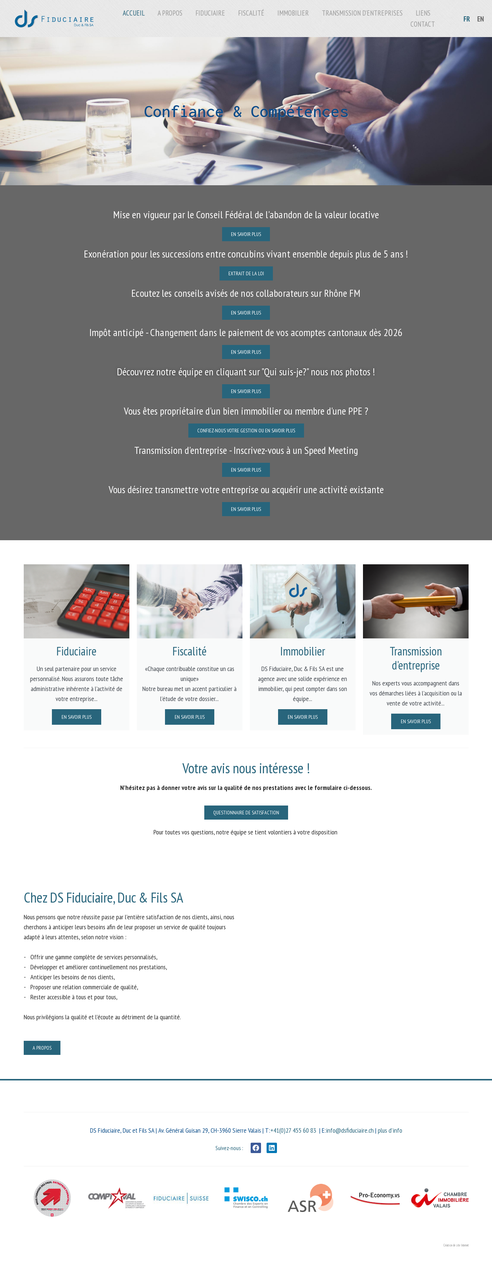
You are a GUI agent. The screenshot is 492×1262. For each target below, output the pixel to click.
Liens (423, 13)
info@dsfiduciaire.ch (350, 1130)
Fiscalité (251, 13)
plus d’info (390, 1130)
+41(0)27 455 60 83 (293, 1130)
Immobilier (293, 13)
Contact (422, 24)
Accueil (134, 13)
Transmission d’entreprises (362, 13)
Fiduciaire (210, 13)
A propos (170, 13)
